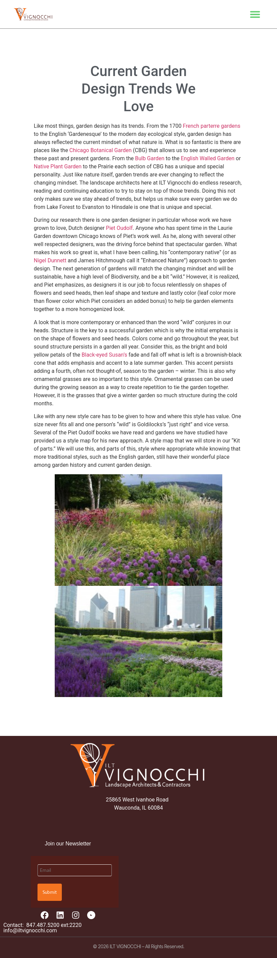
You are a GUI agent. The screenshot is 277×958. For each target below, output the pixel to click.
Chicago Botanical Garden (100, 150)
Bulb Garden (150, 158)
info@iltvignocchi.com (30, 930)
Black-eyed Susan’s (104, 355)
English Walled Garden (207, 158)
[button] (255, 14)
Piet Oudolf (119, 228)
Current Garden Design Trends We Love (138, 89)
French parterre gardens (211, 126)
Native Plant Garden (57, 166)
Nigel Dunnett (50, 260)
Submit (50, 892)
